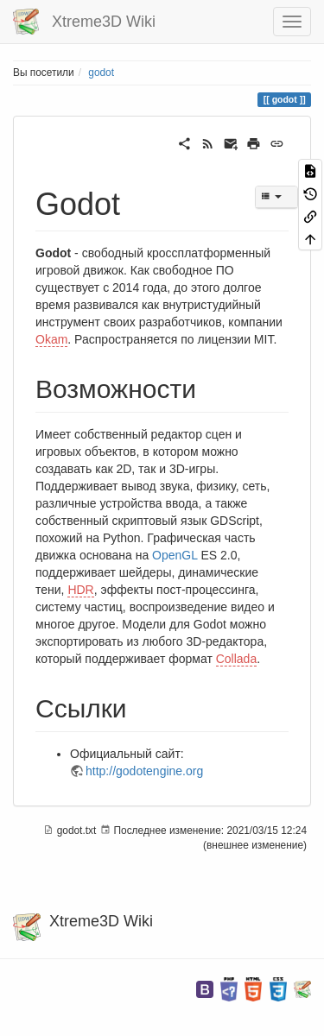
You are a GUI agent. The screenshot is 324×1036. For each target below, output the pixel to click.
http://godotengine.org (144, 771)
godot (101, 72)
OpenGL (174, 555)
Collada (236, 659)
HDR (80, 590)
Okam (51, 339)
